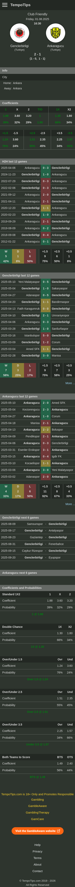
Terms (37, 858)
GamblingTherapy (37, 812)
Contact (37, 871)
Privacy (37, 851)
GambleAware (37, 806)
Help (37, 844)
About (37, 864)
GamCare (37, 819)
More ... (70, 383)
